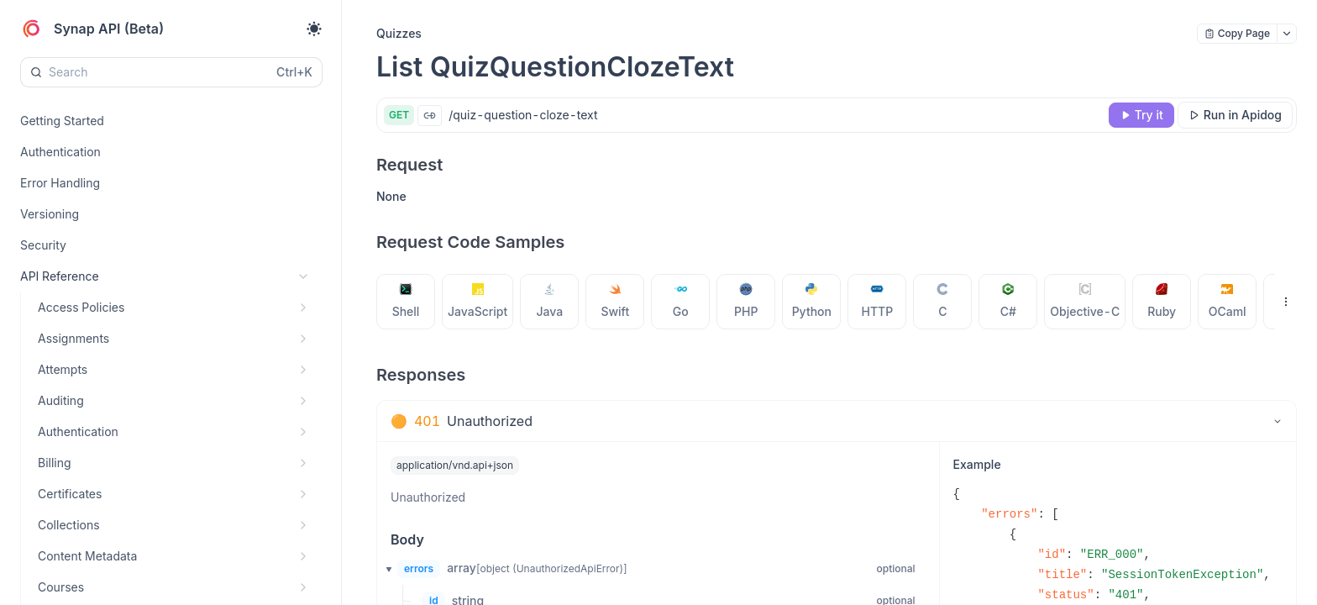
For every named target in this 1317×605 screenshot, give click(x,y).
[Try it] (1141, 115)
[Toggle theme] (314, 28)
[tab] (406, 302)
